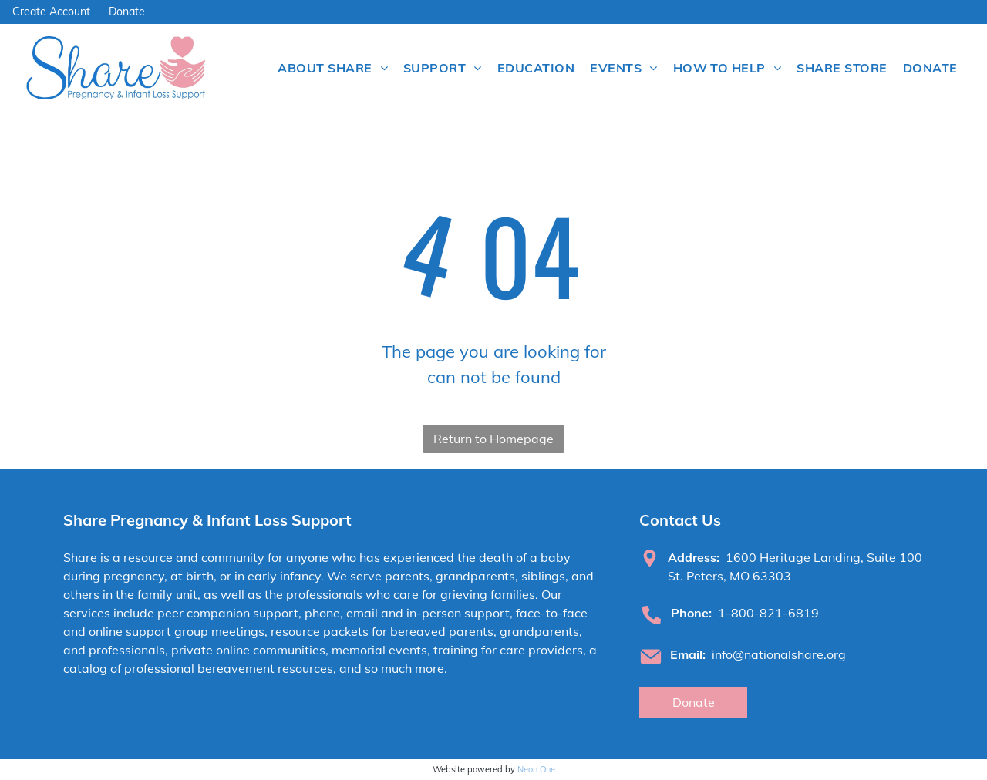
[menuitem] (333, 68)
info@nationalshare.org (779, 654)
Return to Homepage (493, 438)
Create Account (51, 11)
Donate (127, 11)
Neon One (536, 769)
